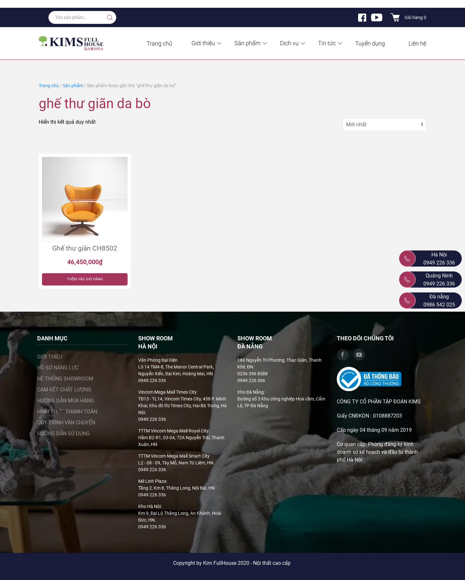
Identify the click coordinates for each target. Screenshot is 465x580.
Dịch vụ (293, 43)
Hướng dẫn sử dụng (63, 433)
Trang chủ (159, 43)
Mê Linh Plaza (152, 481)
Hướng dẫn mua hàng (65, 401)
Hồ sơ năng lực (57, 368)
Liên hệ (417, 43)
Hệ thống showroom (65, 379)
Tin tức (330, 43)
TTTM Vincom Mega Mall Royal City (173, 430)
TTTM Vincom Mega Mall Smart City (174, 456)
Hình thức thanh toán (67, 412)
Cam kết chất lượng (64, 390)
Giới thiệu (206, 43)
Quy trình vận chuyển (66, 422)
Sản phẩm (251, 43)
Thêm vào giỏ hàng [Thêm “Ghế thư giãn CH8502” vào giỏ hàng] (85, 279)
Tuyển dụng (370, 43)
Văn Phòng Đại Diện (158, 360)
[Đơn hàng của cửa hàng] (384, 124)
